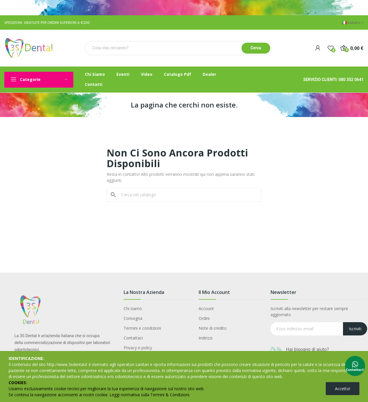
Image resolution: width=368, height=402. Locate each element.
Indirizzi (205, 338)
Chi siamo (133, 308)
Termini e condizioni (142, 328)
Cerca (255, 48)
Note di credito (213, 328)
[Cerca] (187, 195)
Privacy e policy (138, 347)
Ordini (204, 318)
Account (206, 308)
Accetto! (342, 388)
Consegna (133, 318)
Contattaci (133, 338)
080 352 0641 (351, 79)
